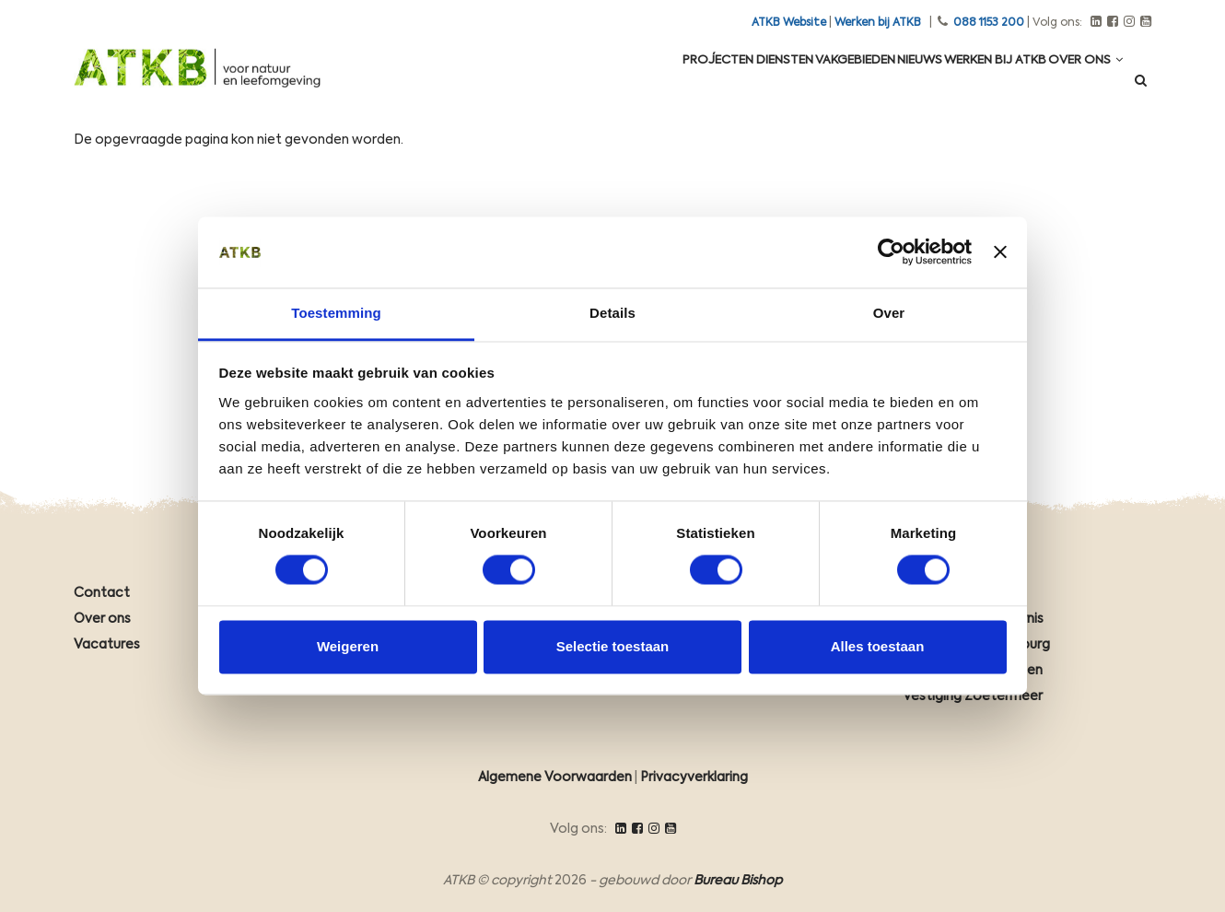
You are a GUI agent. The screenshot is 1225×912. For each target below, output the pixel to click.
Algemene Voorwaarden (555, 777)
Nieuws (879, 84)
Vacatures (107, 644)
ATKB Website (789, 23)
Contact (102, 593)
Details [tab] (612, 313)
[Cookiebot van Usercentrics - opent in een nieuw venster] (891, 252)
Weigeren (348, 646)
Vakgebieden (797, 84)
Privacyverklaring (694, 777)
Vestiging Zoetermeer (973, 696)
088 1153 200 (988, 23)
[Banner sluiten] (1000, 252)
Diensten (710, 84)
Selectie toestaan (613, 646)
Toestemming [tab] (336, 313)
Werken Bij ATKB (971, 84)
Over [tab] (889, 313)
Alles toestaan (878, 646)
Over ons (1077, 84)
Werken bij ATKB (877, 23)
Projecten (627, 84)
